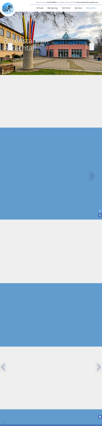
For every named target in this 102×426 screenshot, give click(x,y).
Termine (66, 8)
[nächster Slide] (91, 43)
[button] (3, 422)
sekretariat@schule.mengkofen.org (87, 2)
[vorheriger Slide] (10, 43)
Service (78, 8)
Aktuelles (91, 8)
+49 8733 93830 (51, 2)
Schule (40, 8)
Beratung (52, 8)
